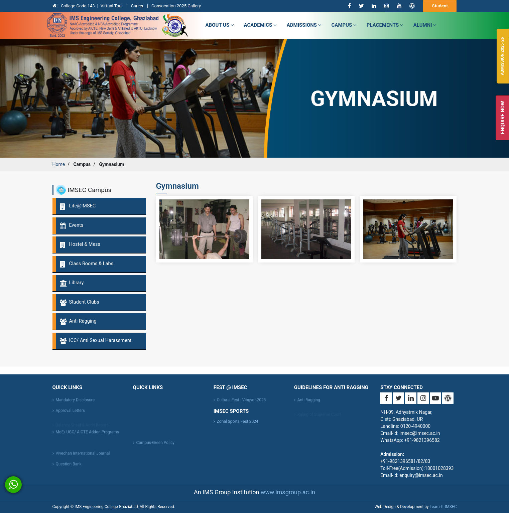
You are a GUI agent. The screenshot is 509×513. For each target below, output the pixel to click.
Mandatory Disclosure (75, 402)
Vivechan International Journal (83, 455)
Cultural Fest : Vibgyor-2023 (241, 402)
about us (220, 25)
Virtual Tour (112, 5)
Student (440, 5)
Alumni (425, 25)
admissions (304, 25)
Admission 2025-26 (502, 56)
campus (344, 25)
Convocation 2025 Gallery (176, 5)
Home (58, 164)
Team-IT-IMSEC (443, 506)
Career (137, 5)
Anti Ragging (308, 402)
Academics (260, 25)
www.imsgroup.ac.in (288, 492)
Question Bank (69, 466)
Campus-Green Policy (155, 445)
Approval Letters (70, 412)
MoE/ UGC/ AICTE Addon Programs (87, 434)
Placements (385, 25)
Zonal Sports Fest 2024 (237, 421)
